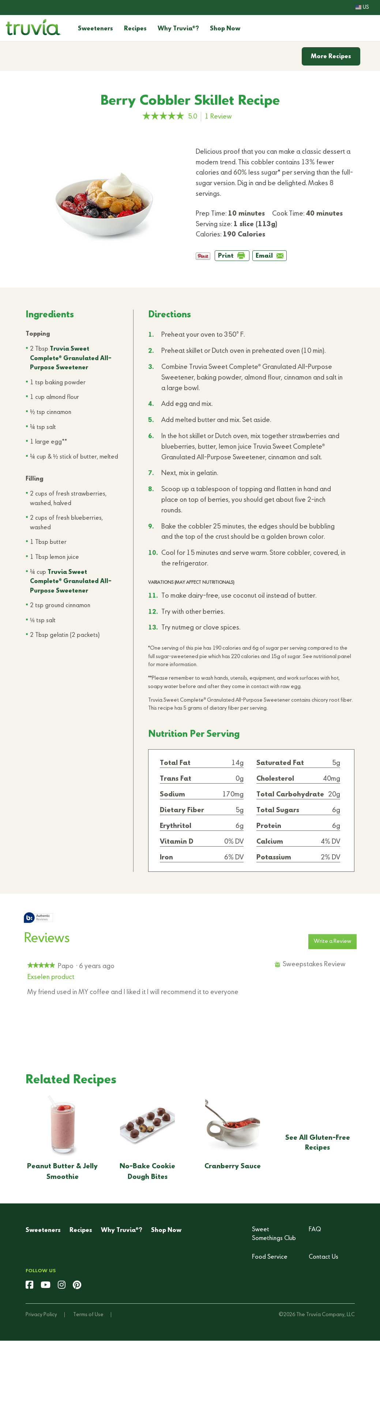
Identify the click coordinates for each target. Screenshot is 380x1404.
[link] (163, 116)
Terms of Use (88, 1314)
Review (220, 117)
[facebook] (29, 1285)
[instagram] (61, 1285)
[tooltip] (38, 918)
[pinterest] (77, 1285)
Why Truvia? (178, 29)
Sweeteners (95, 29)
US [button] (362, 7)
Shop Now (225, 29)
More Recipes (331, 57)
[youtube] (45, 1285)
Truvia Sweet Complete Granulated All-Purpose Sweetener (71, 358)
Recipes (135, 29)
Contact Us (323, 1257)
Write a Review (335, 943)
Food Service (269, 1257)
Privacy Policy (41, 1314)
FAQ (315, 1230)
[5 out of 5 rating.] (194, 117)
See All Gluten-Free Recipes (317, 1143)
